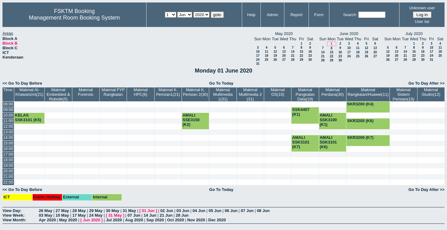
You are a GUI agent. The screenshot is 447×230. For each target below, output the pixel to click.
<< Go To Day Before (22, 83)
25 (266, 59)
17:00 (8, 154)
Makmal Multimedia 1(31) (223, 94)
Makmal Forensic (85, 92)
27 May (62, 210)
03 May (45, 215)
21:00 (8, 176)
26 (275, 59)
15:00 (8, 143)
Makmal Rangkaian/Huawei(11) (367, 92)
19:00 (8, 165)
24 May (95, 215)
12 (275, 51)
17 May (79, 215)
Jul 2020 (114, 220)
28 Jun (182, 215)
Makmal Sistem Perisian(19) (403, 94)
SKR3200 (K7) (360, 137)
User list (422, 21)
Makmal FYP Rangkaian (113, 92)
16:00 (8, 148)
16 (310, 51)
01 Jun (148, 210)
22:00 (8, 182)
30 (310, 59)
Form (318, 14)
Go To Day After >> (427, 83)
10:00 (8, 115)
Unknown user (422, 8)
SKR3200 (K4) (360, 104)
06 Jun (231, 210)
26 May (45, 210)
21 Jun (166, 215)
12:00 (8, 126)
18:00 (8, 159)
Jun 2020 (91, 220)
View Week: (13, 215)
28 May (79, 210)
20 (284, 55)
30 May (112, 210)
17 (258, 55)
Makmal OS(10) (278, 92)
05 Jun (215, 210)
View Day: (11, 210)
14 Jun (150, 215)
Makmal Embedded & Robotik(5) (58, 94)
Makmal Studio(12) (431, 92)
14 (292, 51)
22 (301, 55)
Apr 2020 (47, 220)
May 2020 (68, 220)
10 (258, 51)
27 (284, 59)
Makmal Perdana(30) (332, 92)
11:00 (8, 120)
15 (301, 51)
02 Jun (166, 210)
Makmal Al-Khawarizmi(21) (29, 92)
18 (266, 55)
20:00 (8, 171)
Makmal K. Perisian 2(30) (195, 92)
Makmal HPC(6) (140, 92)
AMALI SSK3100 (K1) (328, 120)
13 (284, 51)
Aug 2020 (134, 220)
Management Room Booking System (74, 18)
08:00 (8, 104)
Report (296, 14)
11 (266, 51)
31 (258, 63)
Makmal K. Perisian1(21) (168, 92)
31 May (129, 210)
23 (310, 55)
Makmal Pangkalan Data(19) (305, 94)
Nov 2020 (196, 220)
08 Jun (263, 210)
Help (251, 14)
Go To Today (221, 83)
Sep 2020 (155, 220)
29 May (95, 210)
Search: (350, 14)
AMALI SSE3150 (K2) (191, 120)
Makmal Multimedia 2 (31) (250, 94)
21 (292, 55)
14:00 (8, 137)
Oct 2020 (175, 220)
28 (292, 59)
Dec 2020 (217, 220)
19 (275, 55)
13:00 (8, 132)
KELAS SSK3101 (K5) (28, 117)
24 (258, 59)
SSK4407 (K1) (300, 112)
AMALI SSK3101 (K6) (328, 142)
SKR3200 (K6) (360, 120)
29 (301, 59)
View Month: (14, 220)
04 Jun (198, 210)
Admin (272, 14)
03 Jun (182, 210)
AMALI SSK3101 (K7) (300, 142)
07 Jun (247, 210)
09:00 (8, 109)
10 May (62, 215)
